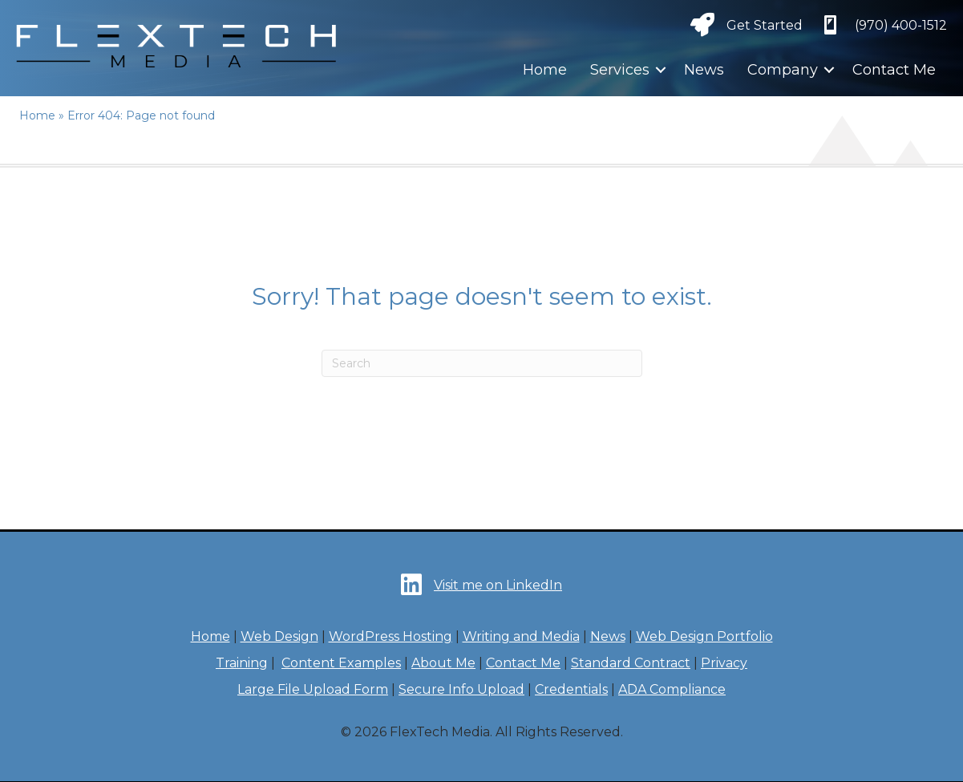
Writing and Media (521, 636)
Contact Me (894, 70)
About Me (443, 663)
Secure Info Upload (461, 689)
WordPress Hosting (390, 636)
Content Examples (341, 663)
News (704, 70)
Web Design (279, 636)
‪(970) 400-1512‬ (901, 25)
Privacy (724, 663)
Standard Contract (630, 663)
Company (782, 70)
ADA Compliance (672, 689)
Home (545, 70)
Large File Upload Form (312, 689)
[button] (660, 69)
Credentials (571, 689)
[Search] (482, 363)
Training (242, 663)
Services (619, 70)
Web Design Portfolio (704, 636)
